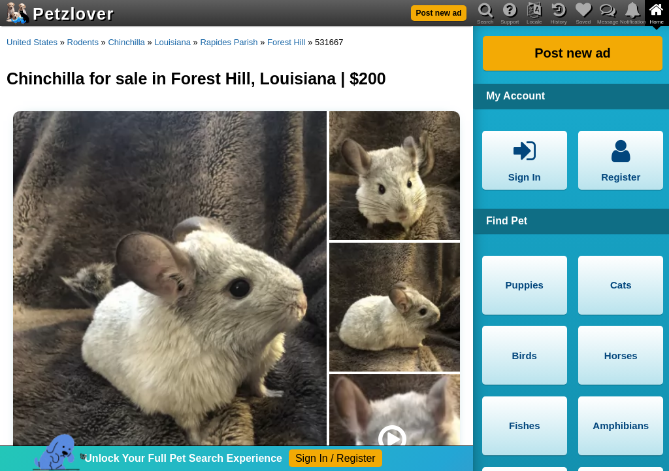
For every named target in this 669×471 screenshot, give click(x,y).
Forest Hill (286, 42)
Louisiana (172, 42)
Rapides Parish (228, 42)
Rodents (83, 42)
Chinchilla (126, 42)
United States (32, 42)
